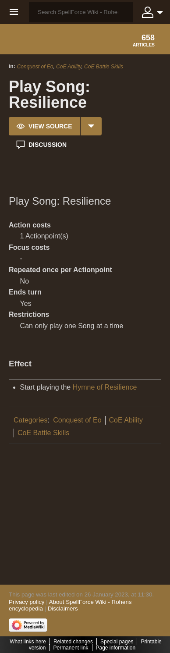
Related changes (73, 642)
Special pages (116, 642)
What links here (28, 642)
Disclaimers (63, 608)
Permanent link (70, 648)
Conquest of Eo (35, 67)
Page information (116, 648)
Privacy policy (26, 602)
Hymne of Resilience (105, 387)
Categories (30, 420)
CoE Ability (68, 67)
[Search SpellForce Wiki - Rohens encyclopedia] (81, 12)
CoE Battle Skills (103, 67)
